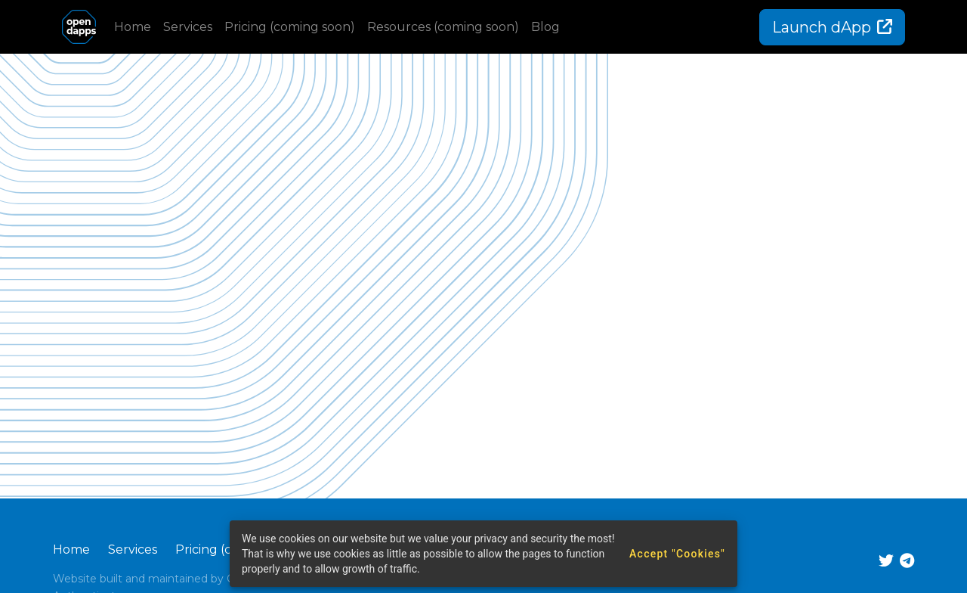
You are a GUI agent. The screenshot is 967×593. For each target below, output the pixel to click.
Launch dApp (832, 27)
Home (132, 27)
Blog (545, 27)
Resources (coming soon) (443, 27)
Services (187, 27)
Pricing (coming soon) (289, 27)
